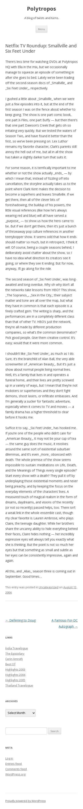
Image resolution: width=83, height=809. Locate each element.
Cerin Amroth (14, 659)
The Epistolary (14, 654)
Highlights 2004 (15, 675)
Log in (9, 758)
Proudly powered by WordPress (25, 801)
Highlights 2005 (15, 680)
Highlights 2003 (15, 669)
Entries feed (13, 764)
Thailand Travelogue (19, 685)
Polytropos (41, 8)
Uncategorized (48, 587)
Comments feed (16, 769)
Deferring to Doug (20, 620)
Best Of (10, 664)
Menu (41, 29)
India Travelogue (16, 648)
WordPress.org (15, 774)
